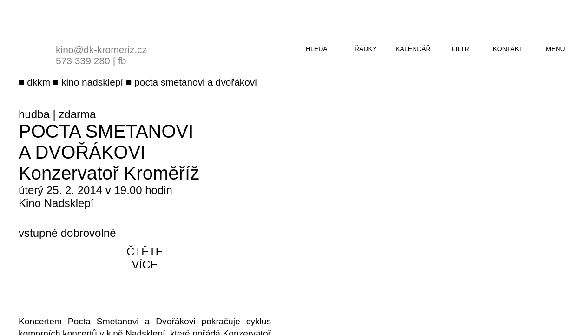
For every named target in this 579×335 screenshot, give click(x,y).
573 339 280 (83, 60)
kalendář (412, 49)
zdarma (77, 114)
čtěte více (144, 258)
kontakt (508, 49)
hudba (34, 114)
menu (555, 49)
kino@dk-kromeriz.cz (101, 49)
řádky (366, 49)
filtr (460, 49)
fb (122, 60)
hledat (318, 49)
